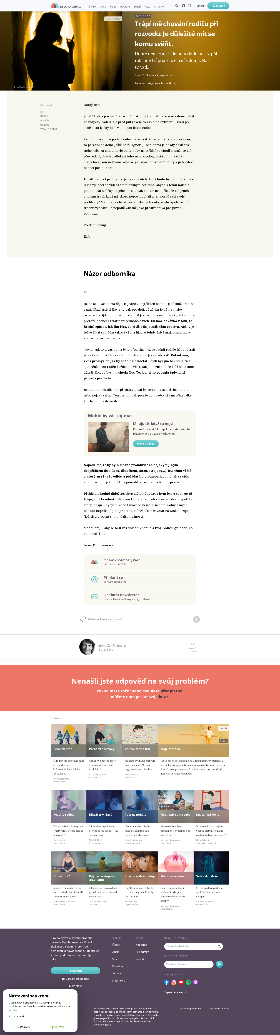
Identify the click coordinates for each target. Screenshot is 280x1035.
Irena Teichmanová (112, 645)
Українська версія (175, 992)
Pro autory (142, 952)
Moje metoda (170, 749)
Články (92, 6)
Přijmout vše (57, 1027)
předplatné (171, 690)
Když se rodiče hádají (140, 876)
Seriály (137, 6)
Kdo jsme (141, 944)
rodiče (44, 120)
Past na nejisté (135, 815)
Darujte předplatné (75, 978)
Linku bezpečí (180, 511)
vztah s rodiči (49, 129)
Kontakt (140, 959)
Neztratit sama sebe (176, 815)
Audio (103, 6)
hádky (44, 116)
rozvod (44, 125)
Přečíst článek (145, 443)
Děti (42, 112)
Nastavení (23, 1027)
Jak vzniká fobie (207, 815)
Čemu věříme (62, 749)
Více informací (16, 1016)
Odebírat (219, 964)
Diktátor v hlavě (100, 815)
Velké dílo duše (207, 876)
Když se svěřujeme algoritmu (102, 877)
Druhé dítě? (61, 876)
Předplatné (218, 6)
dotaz (163, 696)
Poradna (125, 6)
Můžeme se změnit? (175, 876)
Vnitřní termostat (138, 749)
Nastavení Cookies (219, 1008)
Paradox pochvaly (101, 749)
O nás (157, 6)
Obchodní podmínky (190, 1008)
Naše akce (118, 980)
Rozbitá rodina (63, 815)
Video (113, 6)
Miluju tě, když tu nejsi (153, 423)
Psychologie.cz (66, 5)
